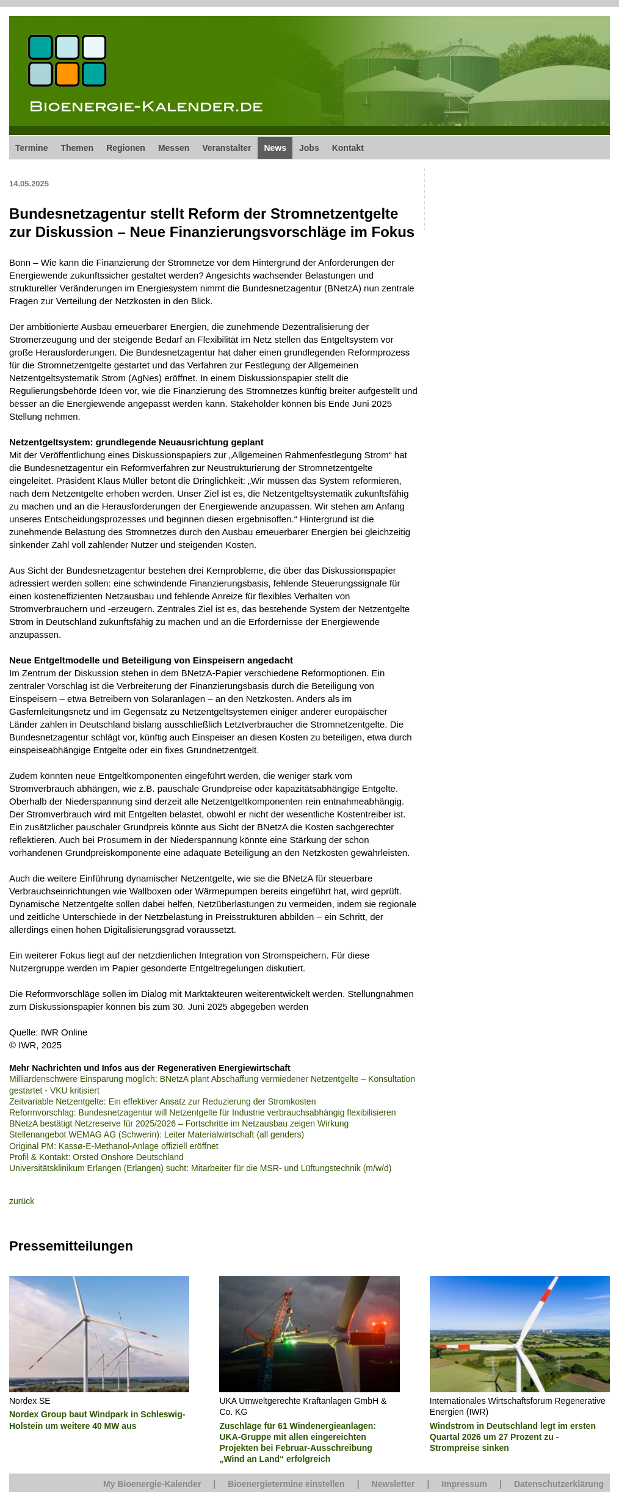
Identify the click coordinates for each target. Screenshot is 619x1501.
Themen (76, 148)
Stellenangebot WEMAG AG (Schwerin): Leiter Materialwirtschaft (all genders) (156, 1134)
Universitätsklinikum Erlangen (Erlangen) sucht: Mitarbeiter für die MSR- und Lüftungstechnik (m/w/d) (200, 1168)
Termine (31, 148)
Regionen (125, 148)
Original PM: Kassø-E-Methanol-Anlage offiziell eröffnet (114, 1146)
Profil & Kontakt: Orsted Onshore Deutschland (96, 1157)
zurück (21, 1201)
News (275, 148)
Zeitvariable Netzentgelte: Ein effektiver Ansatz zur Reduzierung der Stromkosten (162, 1101)
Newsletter (393, 1484)
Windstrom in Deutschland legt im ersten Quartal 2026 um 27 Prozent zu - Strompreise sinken (513, 1437)
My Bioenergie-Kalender (152, 1484)
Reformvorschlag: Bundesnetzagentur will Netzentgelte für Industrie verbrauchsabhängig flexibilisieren (202, 1112)
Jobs (309, 148)
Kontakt (348, 148)
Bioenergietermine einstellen (286, 1484)
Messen (173, 148)
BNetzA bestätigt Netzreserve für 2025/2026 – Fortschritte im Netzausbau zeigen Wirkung (179, 1123)
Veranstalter (226, 148)
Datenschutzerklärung (559, 1484)
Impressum (464, 1484)
